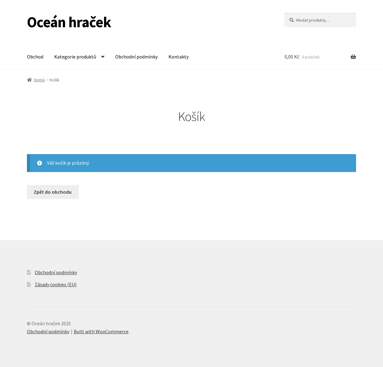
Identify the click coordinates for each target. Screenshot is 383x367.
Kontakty (178, 57)
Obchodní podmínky (136, 57)
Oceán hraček (69, 22)
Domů (39, 80)
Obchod (35, 57)
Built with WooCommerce (101, 331)
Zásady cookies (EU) (55, 284)
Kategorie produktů (75, 57)
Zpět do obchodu (53, 192)
